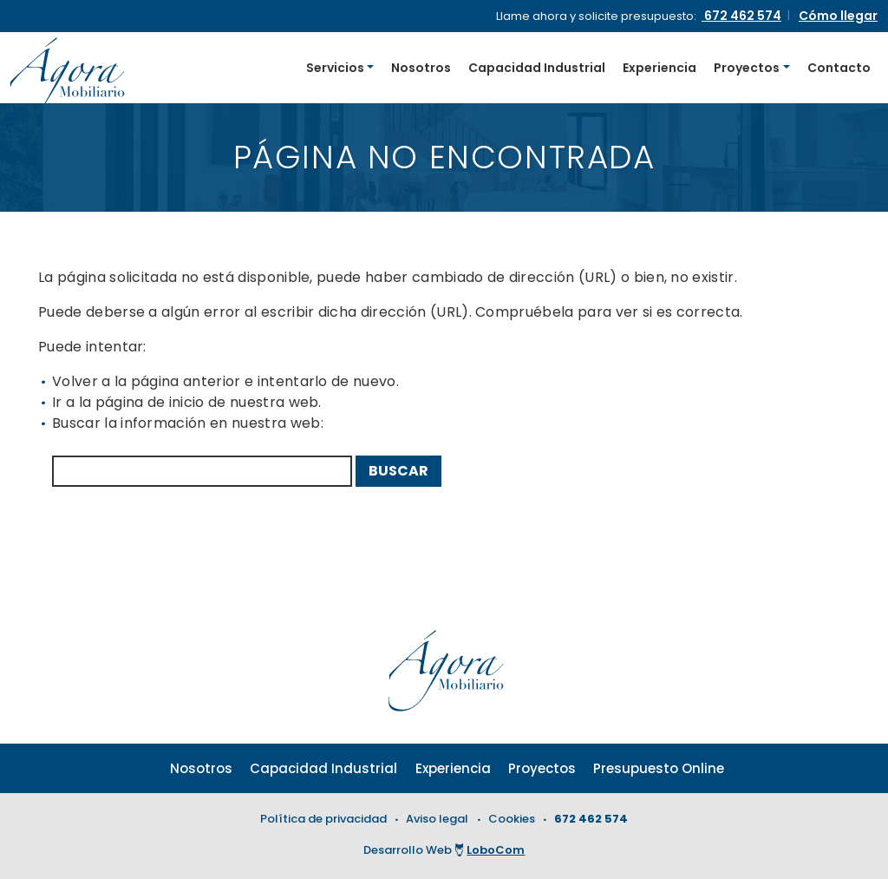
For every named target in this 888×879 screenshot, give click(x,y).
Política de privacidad (323, 818)
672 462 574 (591, 818)
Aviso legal (437, 818)
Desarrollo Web (444, 850)
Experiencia (659, 67)
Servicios (335, 67)
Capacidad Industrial (536, 67)
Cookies (511, 818)
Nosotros (421, 67)
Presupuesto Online (658, 768)
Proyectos (747, 67)
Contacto (839, 67)
